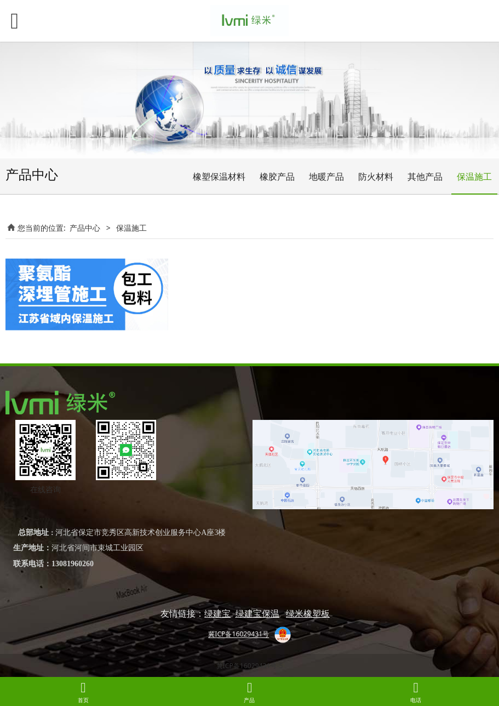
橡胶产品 (277, 176)
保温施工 (474, 176)
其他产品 (425, 176)
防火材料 (375, 176)
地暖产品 (326, 176)
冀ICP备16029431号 (238, 634)
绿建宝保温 (257, 613)
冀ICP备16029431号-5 (249, 665)
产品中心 (85, 228)
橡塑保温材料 (219, 176)
